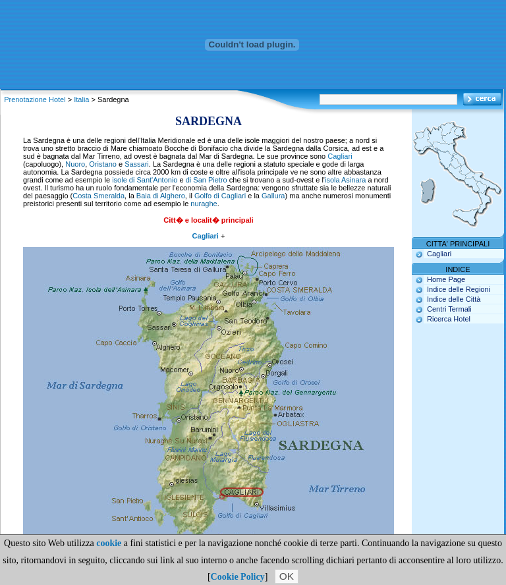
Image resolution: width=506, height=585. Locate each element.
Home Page (446, 279)
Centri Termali (449, 309)
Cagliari (339, 156)
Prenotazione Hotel (35, 99)
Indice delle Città (453, 299)
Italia (81, 99)
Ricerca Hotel (448, 319)
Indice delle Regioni (458, 289)
